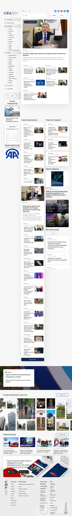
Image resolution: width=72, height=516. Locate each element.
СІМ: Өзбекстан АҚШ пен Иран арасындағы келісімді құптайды (29, 240)
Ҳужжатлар (13, 502)
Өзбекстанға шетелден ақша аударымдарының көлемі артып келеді (29, 340)
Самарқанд (11, 72)
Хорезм (10, 82)
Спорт (9, 43)
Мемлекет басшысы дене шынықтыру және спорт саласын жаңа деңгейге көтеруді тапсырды (52, 71)
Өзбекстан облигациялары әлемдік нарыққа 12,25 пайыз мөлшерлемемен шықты (57, 194)
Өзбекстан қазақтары (13, 50)
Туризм (10, 45)
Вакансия (52, 505)
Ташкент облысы (12, 78)
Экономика (11, 35)
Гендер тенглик (53, 510)
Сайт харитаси (22, 491)
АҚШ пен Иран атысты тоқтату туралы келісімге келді (28, 303)
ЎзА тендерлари (53, 494)
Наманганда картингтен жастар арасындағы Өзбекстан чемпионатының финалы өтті (29, 315)
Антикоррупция (53, 507)
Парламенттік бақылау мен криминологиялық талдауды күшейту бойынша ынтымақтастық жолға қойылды (57, 245)
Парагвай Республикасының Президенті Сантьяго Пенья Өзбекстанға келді (61, 452)
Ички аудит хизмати (52, 513)
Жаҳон (12, 498)
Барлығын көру (62, 434)
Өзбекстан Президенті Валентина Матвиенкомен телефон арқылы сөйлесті (29, 84)
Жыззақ (10, 64)
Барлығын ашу (32, 359)
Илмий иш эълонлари (42, 491)
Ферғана (10, 80)
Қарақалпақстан (12, 55)
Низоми (42, 510)
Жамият (12, 486)
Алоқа (51, 503)
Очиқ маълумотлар (53, 500)
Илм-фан (13, 488)
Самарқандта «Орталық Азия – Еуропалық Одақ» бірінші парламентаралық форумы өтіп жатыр (53, 131)
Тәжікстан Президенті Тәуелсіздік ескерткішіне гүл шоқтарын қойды (10, 452)
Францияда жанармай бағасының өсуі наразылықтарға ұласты (28, 252)
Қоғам (10, 33)
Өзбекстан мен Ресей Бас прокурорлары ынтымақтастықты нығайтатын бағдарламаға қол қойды (28, 132)
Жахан (9, 48)
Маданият (13, 491)
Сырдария (10, 74)
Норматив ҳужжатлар (52, 490)
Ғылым (10, 39)
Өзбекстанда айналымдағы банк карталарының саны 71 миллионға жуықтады (29, 264)
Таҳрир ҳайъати (44, 503)
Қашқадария (11, 66)
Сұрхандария (11, 76)
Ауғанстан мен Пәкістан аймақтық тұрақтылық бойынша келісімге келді (29, 172)
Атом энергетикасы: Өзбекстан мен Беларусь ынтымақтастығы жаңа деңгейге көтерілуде (29, 290)
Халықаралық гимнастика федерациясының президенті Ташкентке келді (28, 145)
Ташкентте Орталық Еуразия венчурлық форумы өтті (57, 259)
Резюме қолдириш (23, 488)
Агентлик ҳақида (52, 487)
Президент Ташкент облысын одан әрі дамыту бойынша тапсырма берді (29, 71)
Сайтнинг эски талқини (24, 495)
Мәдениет (10, 41)
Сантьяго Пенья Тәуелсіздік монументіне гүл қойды (44, 451)
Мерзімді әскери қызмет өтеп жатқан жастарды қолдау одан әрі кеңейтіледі (52, 83)
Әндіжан (10, 59)
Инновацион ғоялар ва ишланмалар (43, 499)
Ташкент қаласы (12, 57)
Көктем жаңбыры (28, 182)
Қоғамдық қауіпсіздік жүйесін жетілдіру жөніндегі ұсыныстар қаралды (44, 54)
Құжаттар (10, 31)
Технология (11, 37)
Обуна (20, 486)
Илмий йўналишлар (43, 495)
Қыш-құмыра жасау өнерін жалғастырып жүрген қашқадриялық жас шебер (53, 160)
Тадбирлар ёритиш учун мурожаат (26, 484)
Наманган (10, 70)
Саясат (10, 29)
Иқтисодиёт (13, 500)
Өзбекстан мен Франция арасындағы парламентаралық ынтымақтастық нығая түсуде (28, 159)
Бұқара (10, 61)
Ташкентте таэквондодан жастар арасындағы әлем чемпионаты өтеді (29, 277)
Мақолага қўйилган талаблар (42, 506)
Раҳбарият (52, 497)
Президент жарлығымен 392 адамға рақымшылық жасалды (52, 145)
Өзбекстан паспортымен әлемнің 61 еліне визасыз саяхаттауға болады (26, 452)
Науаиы (10, 68)
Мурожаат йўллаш (23, 493)
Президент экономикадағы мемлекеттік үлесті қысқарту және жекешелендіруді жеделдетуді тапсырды (31, 96)
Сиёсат (12, 484)
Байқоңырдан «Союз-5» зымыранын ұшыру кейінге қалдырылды (28, 352)
